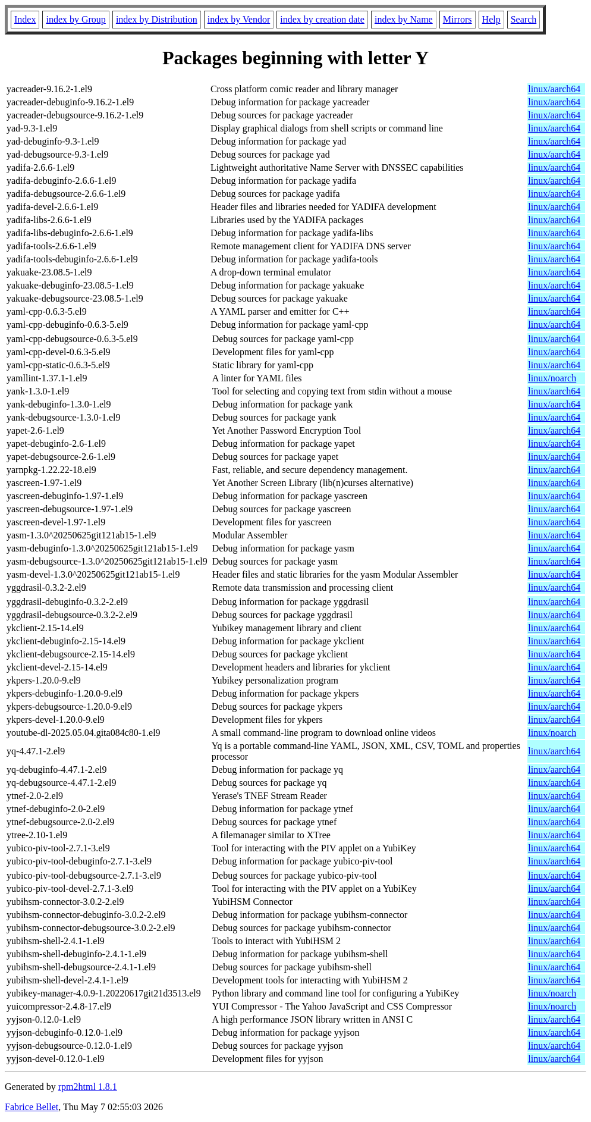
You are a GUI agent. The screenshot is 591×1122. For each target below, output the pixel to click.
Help (491, 19)
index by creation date (322, 19)
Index (25, 19)
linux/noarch (552, 378)
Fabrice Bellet (31, 1107)
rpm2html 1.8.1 (87, 1087)
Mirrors (457, 19)
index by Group (75, 19)
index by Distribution (156, 19)
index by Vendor (239, 19)
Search (524, 19)
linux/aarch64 (554, 89)
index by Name (404, 19)
